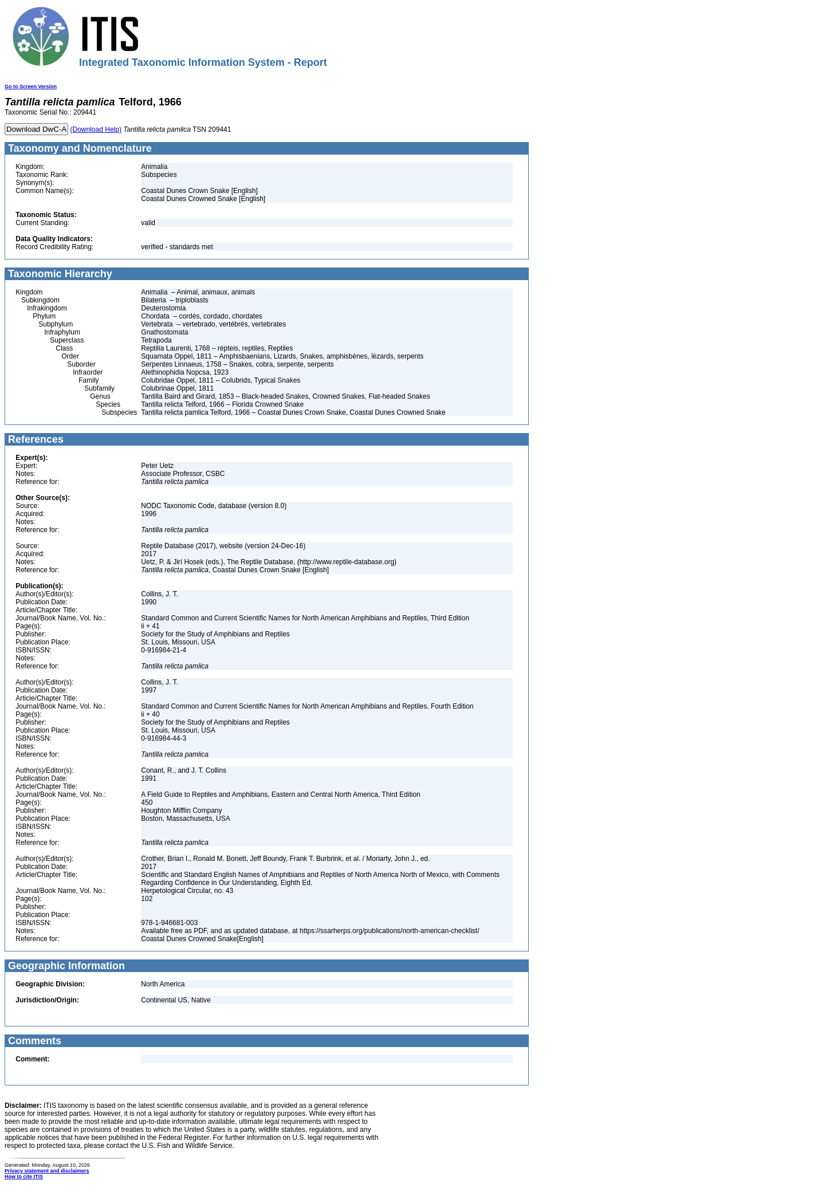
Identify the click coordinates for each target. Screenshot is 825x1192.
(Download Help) (95, 129)
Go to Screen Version (31, 86)
